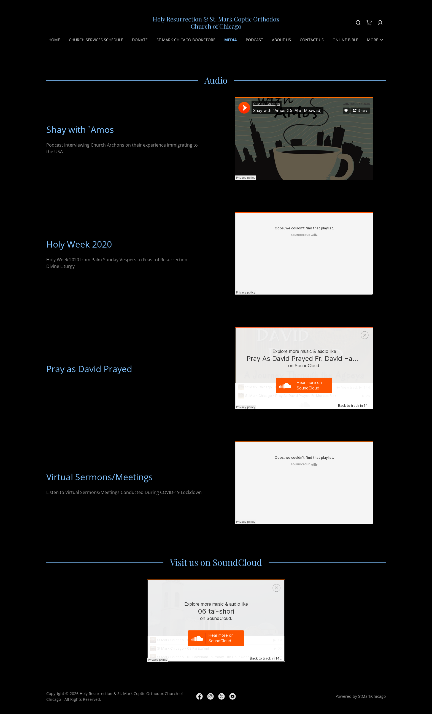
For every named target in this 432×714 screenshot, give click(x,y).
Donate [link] (140, 39)
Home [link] (54, 39)
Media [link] (230, 39)
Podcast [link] (254, 39)
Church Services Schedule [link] (96, 39)
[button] (380, 22)
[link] (216, 27)
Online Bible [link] (345, 39)
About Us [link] (281, 39)
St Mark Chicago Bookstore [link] (185, 39)
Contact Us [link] (312, 39)
